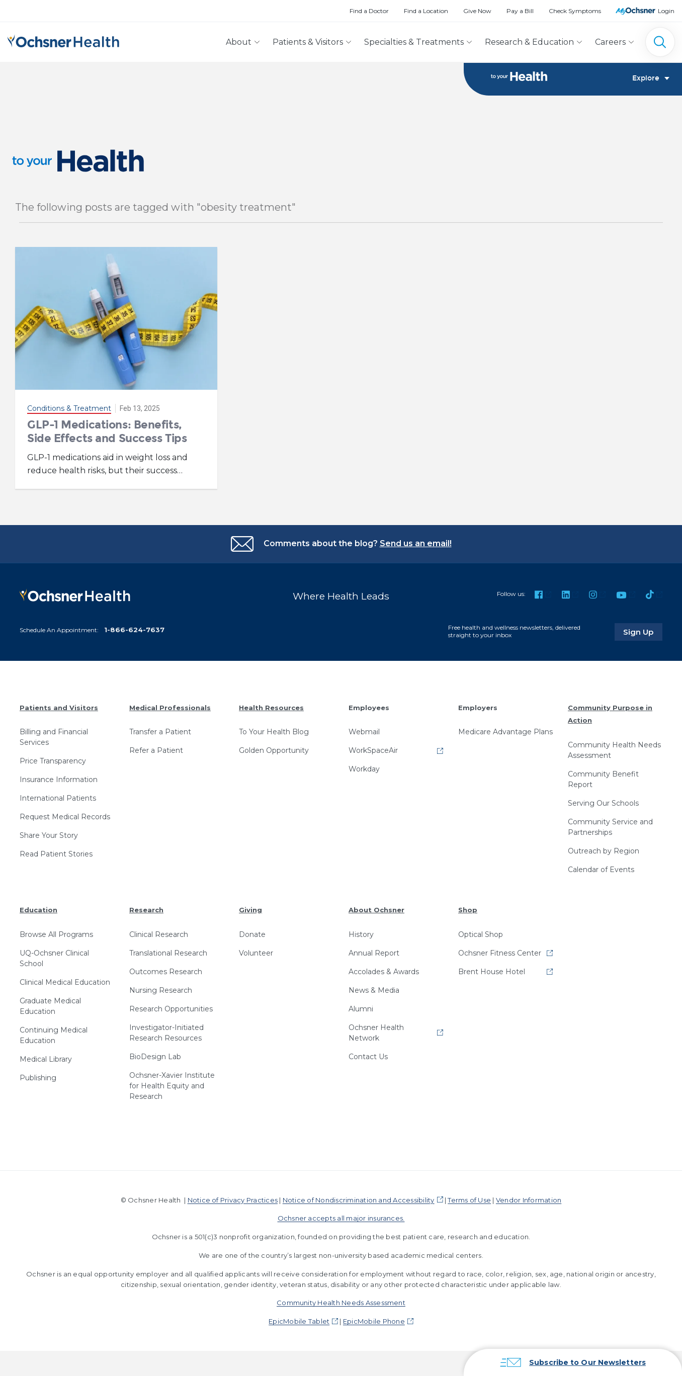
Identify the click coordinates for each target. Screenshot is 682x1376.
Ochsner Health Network (376, 1032)
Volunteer (256, 952)
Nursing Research (160, 989)
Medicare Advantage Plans (505, 731)
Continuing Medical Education (54, 1034)
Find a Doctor (369, 11)
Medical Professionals (170, 707)
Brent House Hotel (491, 970)
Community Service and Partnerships (610, 826)
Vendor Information (528, 1199)
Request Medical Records (65, 816)
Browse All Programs (56, 933)
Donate (252, 933)
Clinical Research (158, 933)
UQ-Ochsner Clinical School (54, 957)
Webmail (364, 731)
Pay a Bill (520, 11)
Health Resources (271, 707)
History (361, 933)
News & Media (374, 989)
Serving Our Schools (603, 802)
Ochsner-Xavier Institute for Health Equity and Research (172, 1085)
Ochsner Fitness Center (499, 952)
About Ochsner (376, 909)
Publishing (38, 1076)
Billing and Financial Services (54, 736)
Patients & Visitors (308, 42)
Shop (467, 909)
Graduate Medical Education (50, 1005)
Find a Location (426, 11)
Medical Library (46, 1058)
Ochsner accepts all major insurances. (341, 1218)
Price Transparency (53, 760)
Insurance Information (59, 779)
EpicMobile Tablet (299, 1321)
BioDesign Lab (155, 1055)
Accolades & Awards (384, 970)
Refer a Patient (156, 749)
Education (38, 909)
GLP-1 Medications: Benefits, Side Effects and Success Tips (107, 431)
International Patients (58, 797)
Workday (364, 768)
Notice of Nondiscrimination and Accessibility (359, 1199)
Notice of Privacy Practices (233, 1199)
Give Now (477, 11)
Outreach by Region (603, 849)
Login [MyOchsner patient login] (666, 11)
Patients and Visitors (59, 707)
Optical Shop (480, 933)
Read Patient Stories (56, 853)
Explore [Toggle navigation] (650, 78)
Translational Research (168, 952)
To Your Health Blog (274, 731)
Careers (610, 42)
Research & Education (529, 42)
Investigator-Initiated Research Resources (166, 1032)
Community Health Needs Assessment (614, 749)
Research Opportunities (171, 1007)
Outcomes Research (165, 970)
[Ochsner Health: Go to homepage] (63, 40)
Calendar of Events (601, 868)
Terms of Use (469, 1199)
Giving (250, 909)
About (238, 42)
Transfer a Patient (160, 731)
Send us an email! (416, 543)
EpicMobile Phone (374, 1321)
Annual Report (374, 952)
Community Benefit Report (603, 778)
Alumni (361, 1007)
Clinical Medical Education (65, 981)
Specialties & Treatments (414, 42)
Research (146, 909)
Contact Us (368, 1055)
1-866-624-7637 (134, 629)
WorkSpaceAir (373, 749)
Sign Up (643, 631)
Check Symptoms (575, 11)
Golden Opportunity (274, 749)
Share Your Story (49, 834)
